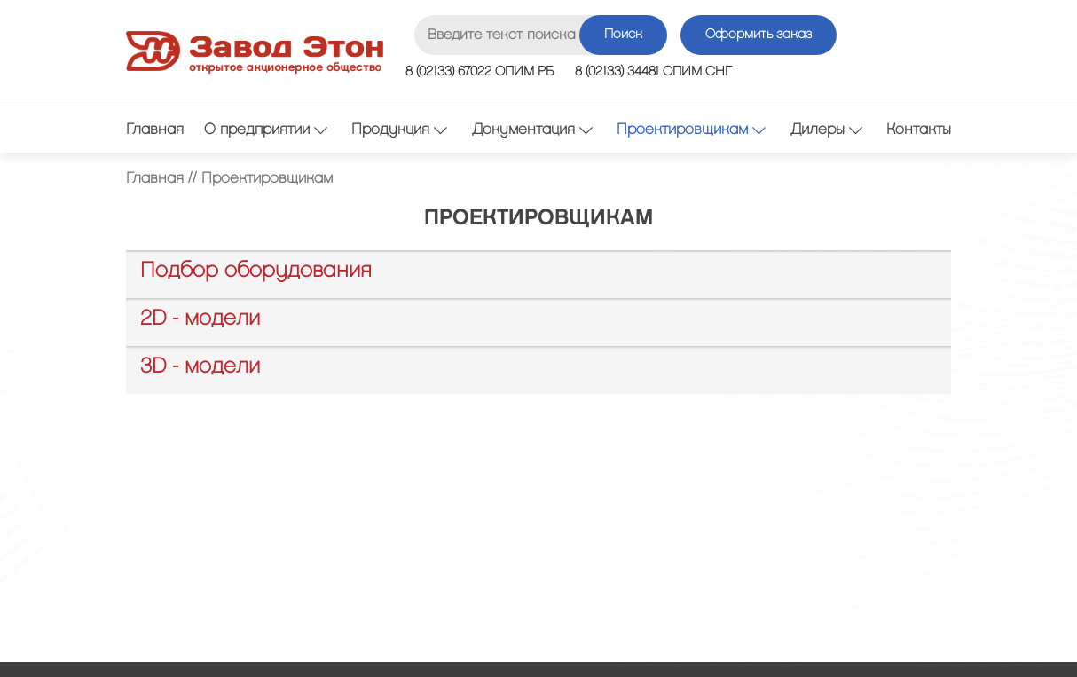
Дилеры (826, 129)
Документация (532, 129)
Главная (155, 129)
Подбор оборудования (256, 270)
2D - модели (200, 318)
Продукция (399, 129)
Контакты (918, 129)
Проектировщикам (691, 129)
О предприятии (265, 129)
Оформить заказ (758, 34)
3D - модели (200, 366)
